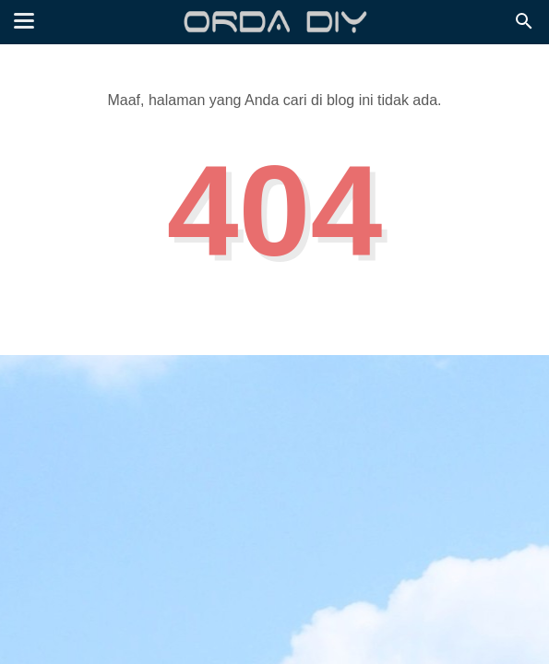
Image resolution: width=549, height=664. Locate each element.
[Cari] (524, 26)
